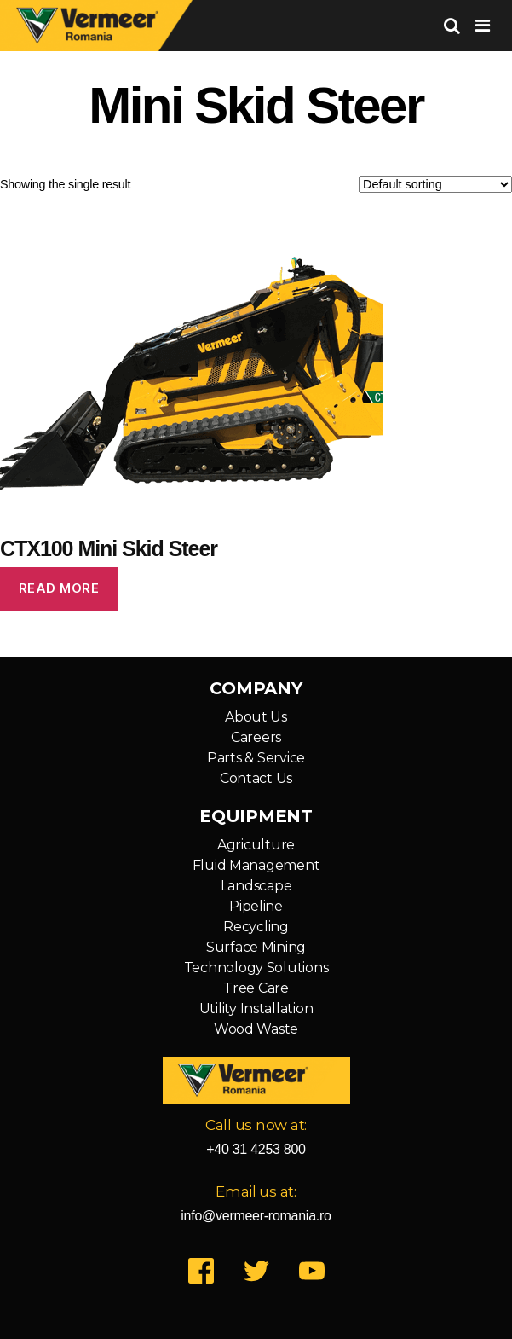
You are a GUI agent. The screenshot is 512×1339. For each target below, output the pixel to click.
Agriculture (256, 845)
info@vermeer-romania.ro (256, 1216)
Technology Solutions (256, 967)
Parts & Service (256, 758)
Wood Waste (256, 1029)
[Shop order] (435, 184)
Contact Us (256, 778)
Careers (256, 737)
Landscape (256, 886)
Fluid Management (256, 865)
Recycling (256, 927)
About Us (256, 717)
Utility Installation (256, 1008)
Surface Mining (256, 947)
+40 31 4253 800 (256, 1149)
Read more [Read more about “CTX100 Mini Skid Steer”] (59, 588)
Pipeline (256, 906)
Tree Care (256, 988)
